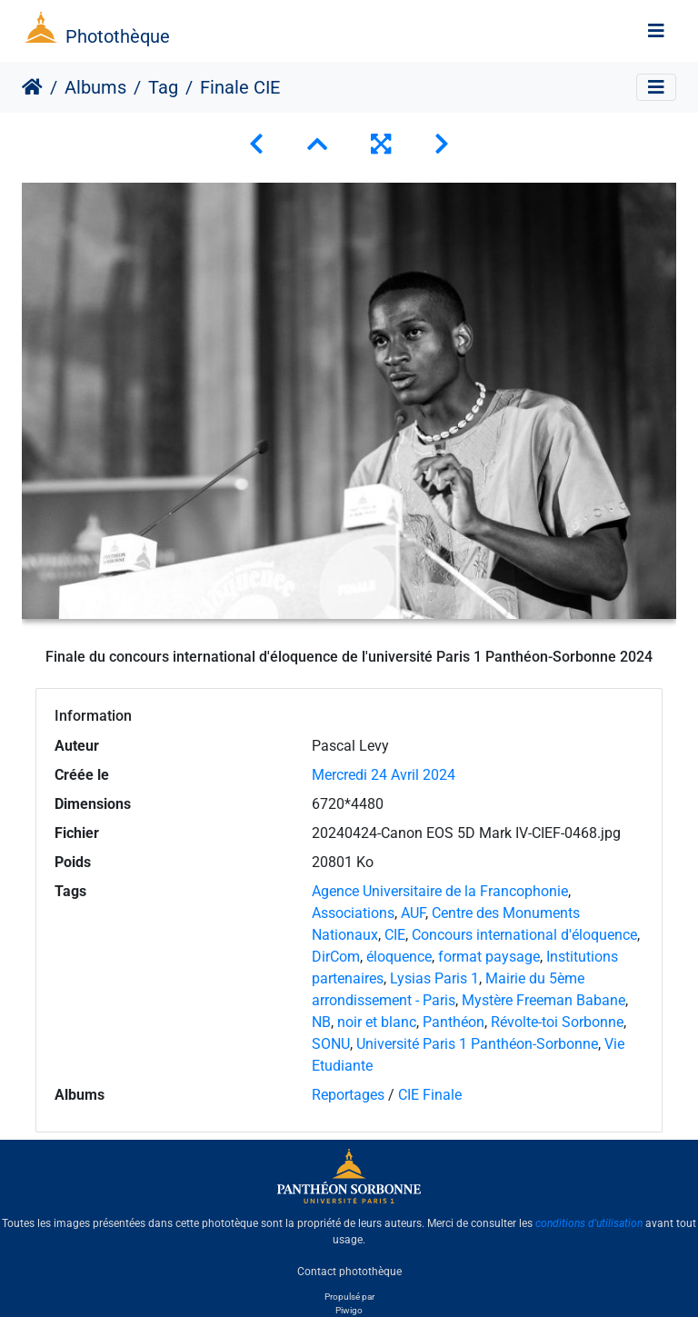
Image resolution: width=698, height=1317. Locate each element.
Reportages (348, 1094)
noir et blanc (376, 1022)
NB (321, 1022)
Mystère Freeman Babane (543, 1000)
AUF (413, 913)
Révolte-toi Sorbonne (557, 1022)
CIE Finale (430, 1094)
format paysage (489, 956)
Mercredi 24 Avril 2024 (383, 774)
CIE (394, 934)
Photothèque (117, 36)
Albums (95, 87)
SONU (331, 1044)
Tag (163, 87)
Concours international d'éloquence (524, 934)
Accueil (32, 87)
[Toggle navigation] (656, 31)
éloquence (399, 956)
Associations (353, 913)
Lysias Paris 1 (434, 978)
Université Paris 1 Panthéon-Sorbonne (477, 1044)
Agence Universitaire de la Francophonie (440, 891)
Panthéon (453, 1022)
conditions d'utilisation (589, 1223)
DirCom (336, 956)
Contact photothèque (349, 1270)
